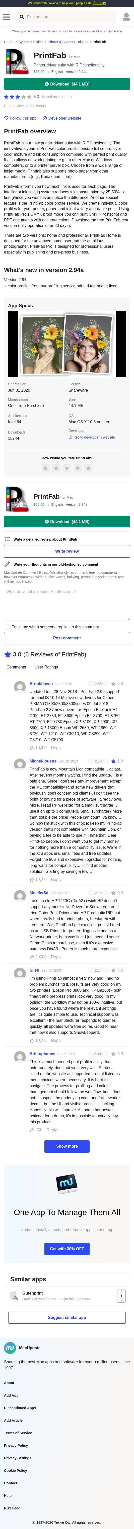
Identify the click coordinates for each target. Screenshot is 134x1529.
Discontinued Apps (20, 1408)
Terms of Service (18, 1433)
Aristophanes (42, 1053)
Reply (56, 747)
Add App (11, 1395)
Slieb (34, 970)
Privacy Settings (17, 1458)
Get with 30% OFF (67, 1248)
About (9, 1383)
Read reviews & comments (25, 106)
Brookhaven (41, 683)
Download (66, 84)
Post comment (67, 638)
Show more (67, 1146)
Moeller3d (39, 892)
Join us (99, 3)
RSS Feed (12, 1508)
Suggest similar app (67, 1317)
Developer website (62, 118)
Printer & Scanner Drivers (68, 42)
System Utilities (31, 42)
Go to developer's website (92, 437)
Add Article (13, 1420)
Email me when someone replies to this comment (55, 627)
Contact (10, 1483)
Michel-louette (43, 761)
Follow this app (20, 118)
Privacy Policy (16, 1445)
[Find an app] (21, 17)
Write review (67, 551)
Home (8, 42)
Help (8, 1495)
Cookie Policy (15, 1470)
